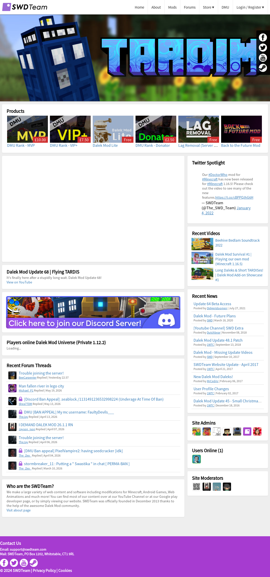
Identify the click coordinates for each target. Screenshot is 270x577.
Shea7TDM (25, 404)
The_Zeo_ (25, 455)
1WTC (210, 344)
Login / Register (249, 7)
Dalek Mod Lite (105, 145)
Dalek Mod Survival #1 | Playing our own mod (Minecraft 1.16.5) (233, 259)
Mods (172, 7)
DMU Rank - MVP (21, 145)
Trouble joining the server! (41, 373)
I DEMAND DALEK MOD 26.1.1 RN (46, 424)
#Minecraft (210, 179)
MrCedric (212, 381)
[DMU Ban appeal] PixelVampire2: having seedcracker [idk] (73, 450)
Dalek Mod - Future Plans (215, 315)
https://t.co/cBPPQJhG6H (234, 197)
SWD (210, 320)
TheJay (23, 417)
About (156, 7)
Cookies (65, 570)
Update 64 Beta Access (212, 303)
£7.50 (84, 139)
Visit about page (19, 510)
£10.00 (40, 139)
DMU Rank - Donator (153, 145)
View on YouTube (19, 282)
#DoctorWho (217, 174)
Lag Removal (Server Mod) (200, 145)
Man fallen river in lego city (41, 385)
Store (207, 7)
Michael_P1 (26, 390)
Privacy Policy (44, 570)
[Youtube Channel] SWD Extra (218, 328)
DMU (225, 7)
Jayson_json (27, 429)
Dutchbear (213, 332)
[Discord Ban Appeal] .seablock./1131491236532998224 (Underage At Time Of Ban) (94, 399)
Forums (190, 7)
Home (139, 7)
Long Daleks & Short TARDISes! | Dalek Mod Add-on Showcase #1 (239, 275)
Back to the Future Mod (240, 145)
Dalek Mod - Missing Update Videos (223, 352)
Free (127, 139)
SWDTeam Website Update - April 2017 (226, 364)
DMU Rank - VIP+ (64, 145)
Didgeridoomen (217, 308)
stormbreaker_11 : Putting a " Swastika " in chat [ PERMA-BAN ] (77, 463)
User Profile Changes (211, 388)
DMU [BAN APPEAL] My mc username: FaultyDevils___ (69, 412)
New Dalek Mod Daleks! (213, 376)
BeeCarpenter (27, 377)
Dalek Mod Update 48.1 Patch (218, 340)
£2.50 (169, 139)
